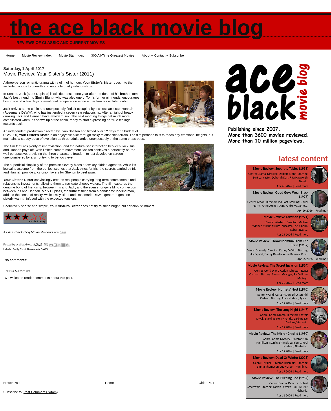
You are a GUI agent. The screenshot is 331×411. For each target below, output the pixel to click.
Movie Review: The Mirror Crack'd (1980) (279, 334)
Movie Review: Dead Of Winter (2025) (280, 358)
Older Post (206, 383)
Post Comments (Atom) (41, 392)
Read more (301, 186)
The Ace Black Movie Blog (136, 28)
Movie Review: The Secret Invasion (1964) (278, 265)
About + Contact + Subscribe (163, 55)
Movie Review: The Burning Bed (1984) (280, 378)
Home (10, 55)
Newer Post (11, 383)
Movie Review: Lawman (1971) (285, 217)
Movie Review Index (36, 55)
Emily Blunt (19, 249)
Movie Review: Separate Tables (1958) (280, 168)
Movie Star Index (71, 55)
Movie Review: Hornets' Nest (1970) (282, 289)
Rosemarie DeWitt (38, 249)
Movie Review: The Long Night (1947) (281, 310)
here (63, 232)
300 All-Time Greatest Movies (112, 55)
